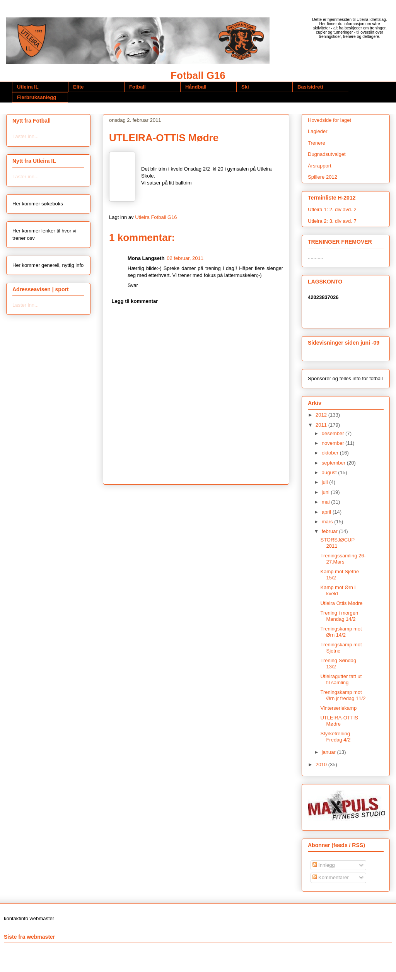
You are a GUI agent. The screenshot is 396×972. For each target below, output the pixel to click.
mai (326, 502)
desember (333, 433)
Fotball (137, 87)
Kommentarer (330, 877)
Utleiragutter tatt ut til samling (341, 679)
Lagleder (318, 131)
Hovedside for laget (329, 120)
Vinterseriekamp (338, 708)
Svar (133, 285)
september (334, 463)
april (327, 512)
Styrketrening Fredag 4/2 (335, 737)
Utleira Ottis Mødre (341, 603)
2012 (322, 415)
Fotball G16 (198, 75)
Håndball (196, 87)
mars (328, 521)
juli (325, 482)
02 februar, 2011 (185, 258)
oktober (331, 453)
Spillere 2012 (322, 177)
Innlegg (323, 865)
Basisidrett (310, 87)
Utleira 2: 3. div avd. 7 (332, 221)
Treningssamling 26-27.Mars (342, 559)
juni (326, 492)
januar (329, 752)
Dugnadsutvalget (327, 154)
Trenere (316, 143)
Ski (245, 87)
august (330, 472)
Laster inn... (25, 136)
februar (330, 531)
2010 (322, 764)
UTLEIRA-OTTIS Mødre (339, 721)
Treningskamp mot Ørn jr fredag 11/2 (342, 695)
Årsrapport (319, 166)
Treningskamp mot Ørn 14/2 (341, 632)
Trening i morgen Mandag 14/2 (339, 616)
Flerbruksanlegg (36, 97)
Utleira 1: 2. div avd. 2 (332, 209)
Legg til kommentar (135, 301)
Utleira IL (28, 87)
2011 (322, 425)
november (333, 443)
